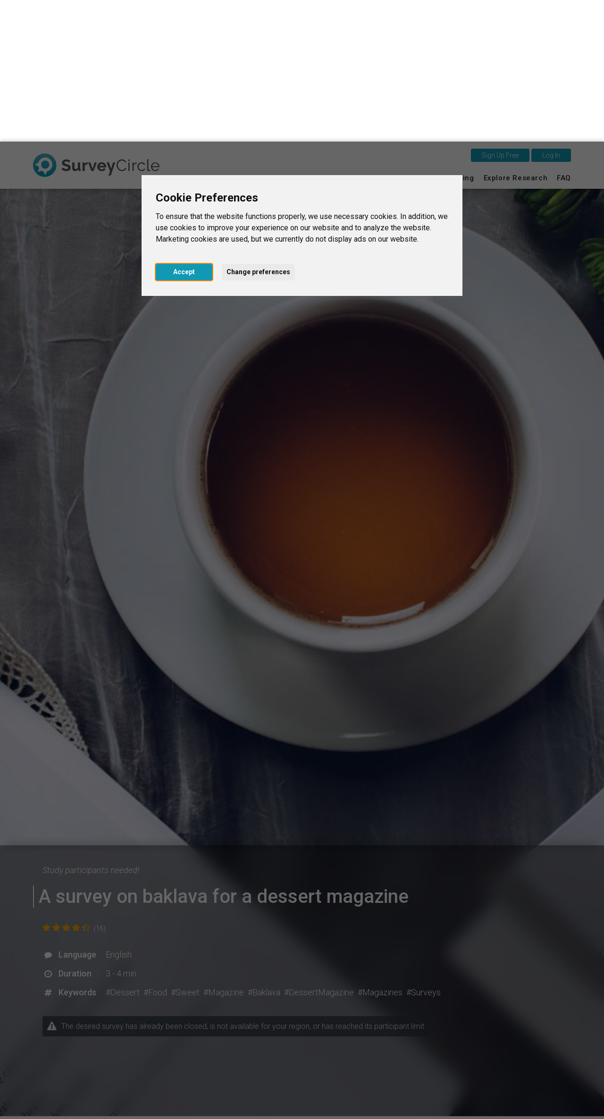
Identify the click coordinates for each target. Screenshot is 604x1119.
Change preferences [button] (258, 130)
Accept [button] (184, 130)
